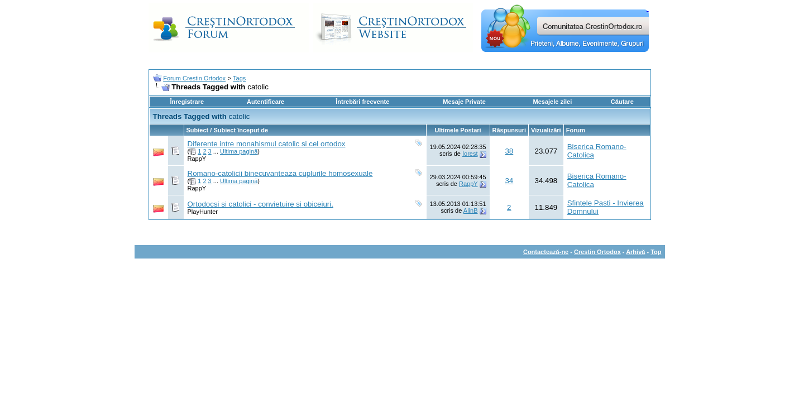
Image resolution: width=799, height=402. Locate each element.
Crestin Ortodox (597, 251)
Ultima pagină (238, 151)
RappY (197, 158)
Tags (239, 78)
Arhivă (635, 251)
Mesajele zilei (552, 101)
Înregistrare (187, 101)
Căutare (622, 101)
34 (509, 180)
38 (509, 151)
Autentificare (265, 101)
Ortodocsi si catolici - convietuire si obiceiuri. (260, 204)
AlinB (470, 210)
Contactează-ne (545, 251)
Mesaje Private (464, 101)
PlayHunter (203, 211)
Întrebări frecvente (362, 101)
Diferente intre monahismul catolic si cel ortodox (267, 144)
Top (655, 251)
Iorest (470, 153)
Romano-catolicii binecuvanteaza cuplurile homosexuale (280, 173)
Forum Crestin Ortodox (194, 78)
